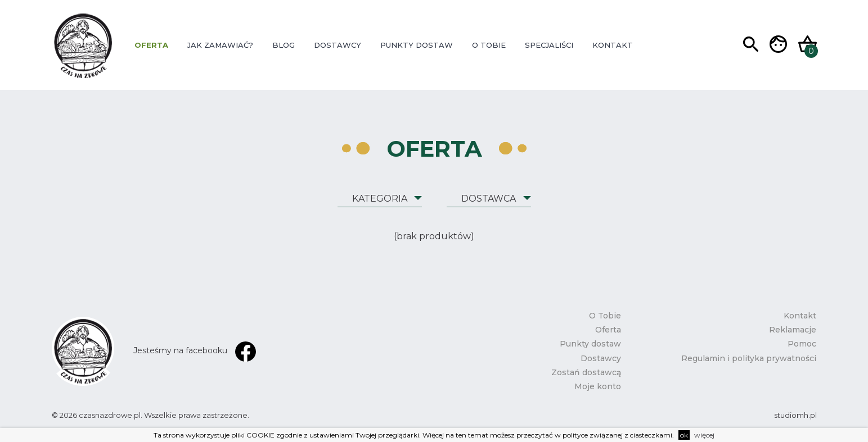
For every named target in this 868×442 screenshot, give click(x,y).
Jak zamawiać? (220, 44)
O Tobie (489, 44)
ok (684, 435)
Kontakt (612, 44)
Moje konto (597, 386)
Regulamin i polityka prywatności (748, 358)
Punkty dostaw (416, 44)
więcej (704, 435)
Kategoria (379, 198)
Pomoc (802, 344)
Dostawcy (337, 44)
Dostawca (488, 198)
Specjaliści (549, 44)
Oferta (151, 44)
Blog (283, 44)
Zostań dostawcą (586, 372)
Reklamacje (792, 330)
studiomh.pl (795, 415)
